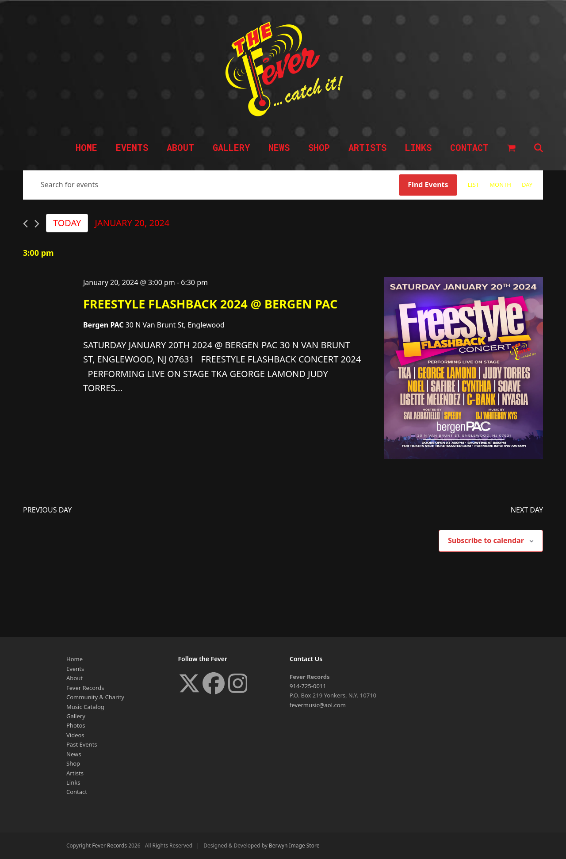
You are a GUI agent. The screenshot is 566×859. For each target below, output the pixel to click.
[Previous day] (25, 224)
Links (73, 782)
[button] (511, 148)
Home (74, 659)
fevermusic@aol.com (318, 705)
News (73, 754)
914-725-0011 (308, 686)
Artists (75, 773)
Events (75, 669)
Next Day (527, 510)
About (74, 678)
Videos (75, 735)
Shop (73, 763)
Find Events (428, 184)
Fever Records (85, 688)
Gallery (75, 716)
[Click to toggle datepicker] (132, 223)
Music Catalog (85, 707)
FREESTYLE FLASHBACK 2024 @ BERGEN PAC (210, 304)
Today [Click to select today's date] (67, 223)
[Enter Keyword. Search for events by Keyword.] (211, 185)
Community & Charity (95, 697)
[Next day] (36, 224)
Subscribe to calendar (486, 540)
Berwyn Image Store (294, 845)
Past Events (81, 744)
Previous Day (47, 510)
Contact (76, 792)
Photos (75, 725)
